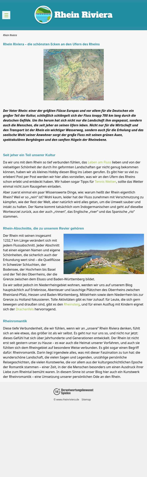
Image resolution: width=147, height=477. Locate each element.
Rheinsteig (72, 304)
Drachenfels (25, 309)
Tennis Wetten (105, 181)
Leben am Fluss (99, 162)
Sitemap (86, 399)
